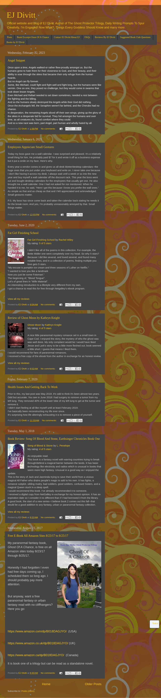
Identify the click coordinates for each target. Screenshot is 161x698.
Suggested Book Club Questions (135, 37)
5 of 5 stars (45, 243)
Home (46, 684)
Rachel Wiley (66, 239)
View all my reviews (18, 299)
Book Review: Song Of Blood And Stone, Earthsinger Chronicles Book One (54, 438)
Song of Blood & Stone (40, 445)
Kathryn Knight (53, 325)
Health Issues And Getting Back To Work (33, 387)
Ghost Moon (34, 325)
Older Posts (93, 684)
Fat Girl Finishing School (23, 233)
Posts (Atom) (28, 691)
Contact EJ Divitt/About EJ (67, 37)
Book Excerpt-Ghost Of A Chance (33, 37)
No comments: (48, 128)
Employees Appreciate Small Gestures (31, 147)
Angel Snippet (16, 60)
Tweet (155, 623)
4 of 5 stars (45, 328)
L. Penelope (63, 445)
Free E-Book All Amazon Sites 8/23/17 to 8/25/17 (38, 535)
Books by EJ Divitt (15, 42)
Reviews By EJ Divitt (105, 37)
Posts (9, 37)
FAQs (87, 37)
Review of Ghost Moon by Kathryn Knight (34, 318)
